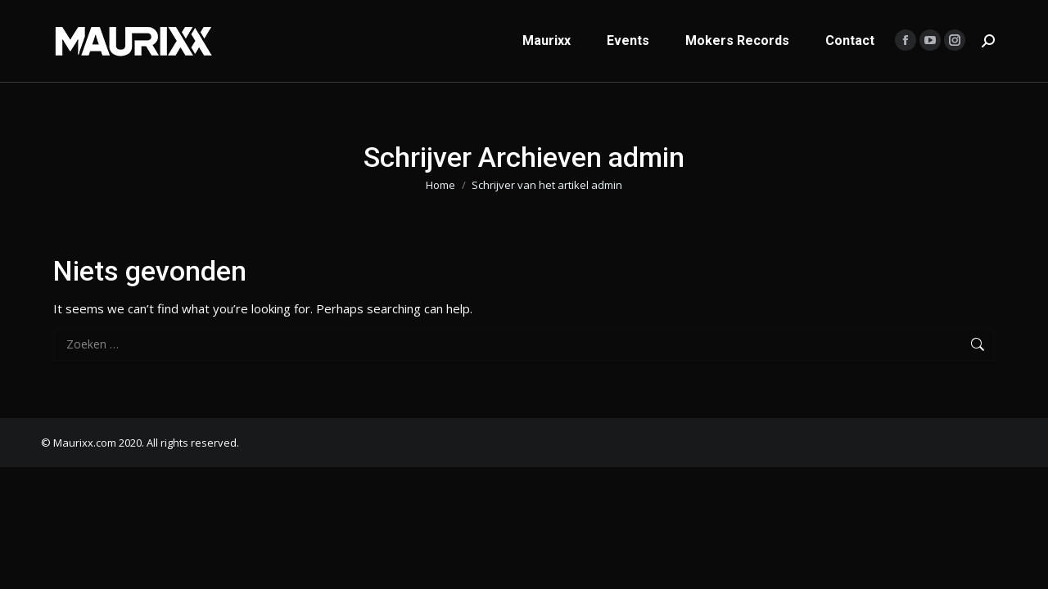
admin (646, 157)
